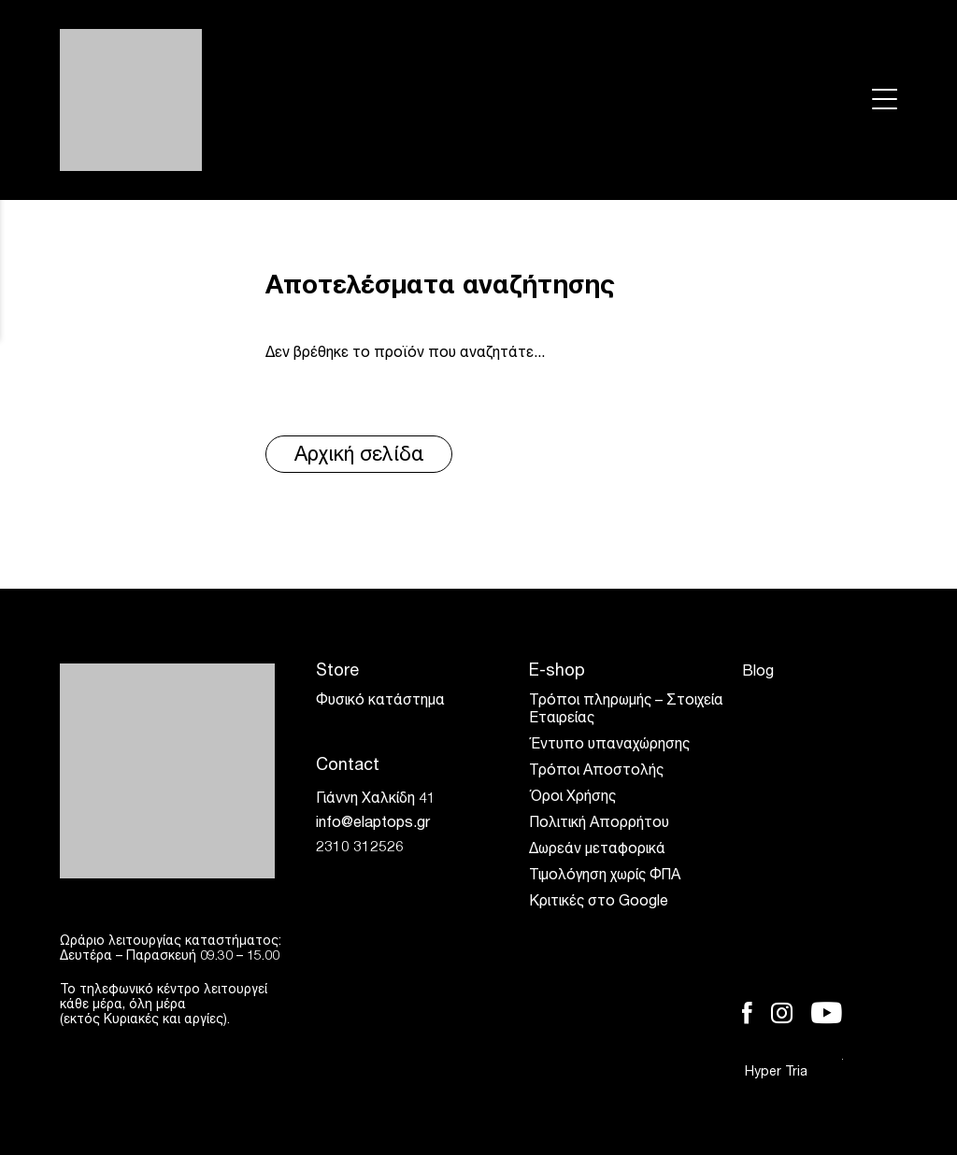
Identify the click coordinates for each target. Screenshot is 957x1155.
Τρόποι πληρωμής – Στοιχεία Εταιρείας (626, 710)
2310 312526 (360, 848)
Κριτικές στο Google (598, 902)
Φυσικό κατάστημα (380, 701)
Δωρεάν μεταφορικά (597, 850)
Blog (758, 672)
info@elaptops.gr (373, 824)
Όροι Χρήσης (572, 798)
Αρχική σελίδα (359, 456)
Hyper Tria (794, 1072)
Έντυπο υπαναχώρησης (609, 745)
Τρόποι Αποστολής (596, 771)
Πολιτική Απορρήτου (599, 824)
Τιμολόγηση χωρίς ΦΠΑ (604, 876)
